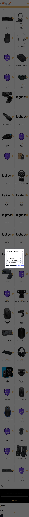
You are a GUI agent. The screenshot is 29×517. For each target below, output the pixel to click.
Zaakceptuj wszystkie (19, 265)
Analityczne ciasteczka (10, 258)
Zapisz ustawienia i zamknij (10, 265)
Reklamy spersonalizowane (11, 262)
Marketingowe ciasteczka (11, 256)
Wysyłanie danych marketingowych (12, 260)
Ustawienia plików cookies (12, 251)
